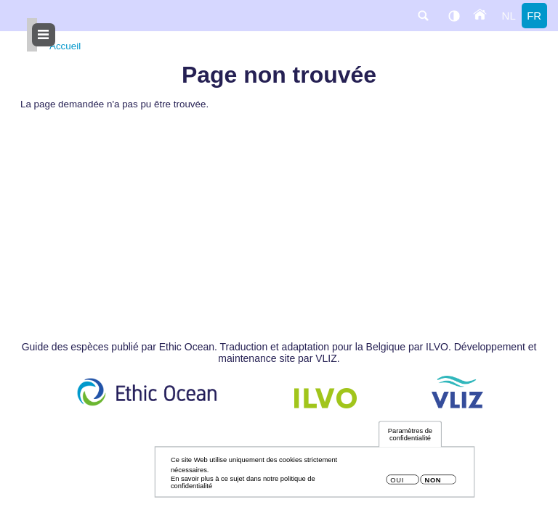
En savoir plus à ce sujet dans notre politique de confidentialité (243, 485)
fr (534, 15)
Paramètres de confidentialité (410, 437)
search (423, 15)
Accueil (65, 46)
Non (432, 483)
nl (509, 15)
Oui (397, 483)
